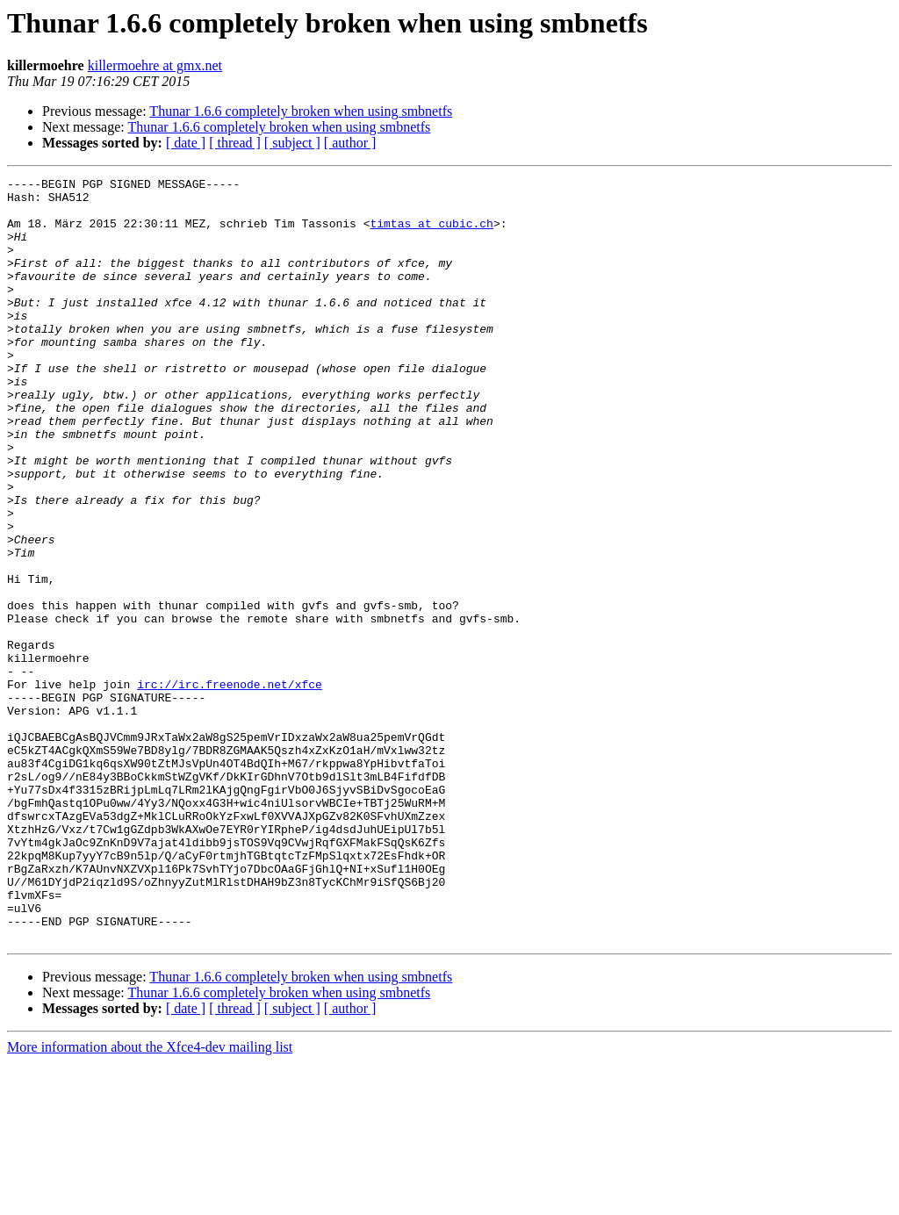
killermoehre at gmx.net (155, 65)
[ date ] (185, 142)
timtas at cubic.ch (431, 233)
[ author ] (350, 142)
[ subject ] (292, 142)
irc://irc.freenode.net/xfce (229, 786)
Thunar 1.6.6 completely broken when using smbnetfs (300, 111)
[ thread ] (235, 142)
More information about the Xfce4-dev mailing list (149, 1199)
